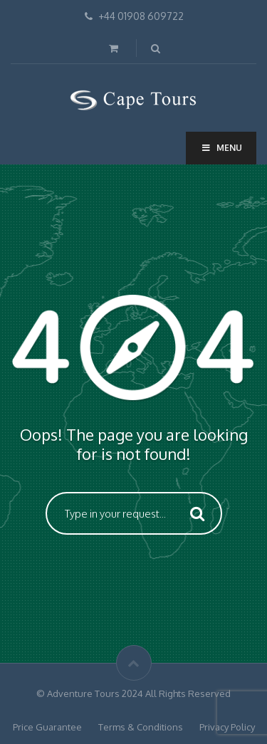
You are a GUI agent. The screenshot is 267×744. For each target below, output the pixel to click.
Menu (221, 147)
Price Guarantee (47, 727)
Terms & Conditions (140, 727)
